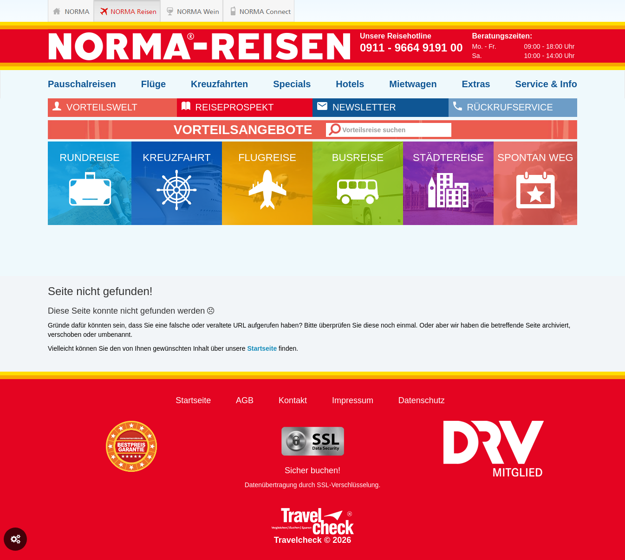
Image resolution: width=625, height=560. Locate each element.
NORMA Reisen (116, 11)
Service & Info (546, 84)
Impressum (352, 400)
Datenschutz (421, 400)
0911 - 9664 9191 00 (411, 47)
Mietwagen (412, 84)
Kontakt (293, 400)
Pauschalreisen (82, 84)
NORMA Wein (183, 11)
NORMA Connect (245, 11)
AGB (245, 400)
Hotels (350, 84)
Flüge (153, 84)
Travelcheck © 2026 (313, 526)
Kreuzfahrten (219, 84)
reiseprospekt (228, 107)
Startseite (193, 400)
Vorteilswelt (94, 107)
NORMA (70, 11)
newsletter (356, 107)
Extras (476, 84)
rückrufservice (503, 107)
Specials (292, 84)
